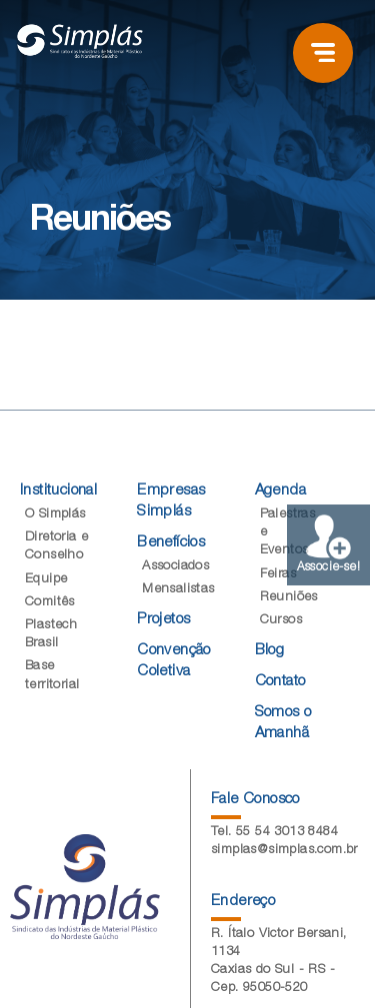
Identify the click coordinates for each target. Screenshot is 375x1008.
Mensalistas (178, 589)
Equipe (46, 579)
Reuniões (289, 597)
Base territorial (52, 675)
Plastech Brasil (51, 634)
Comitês (50, 602)
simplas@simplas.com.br (284, 850)
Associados (175, 566)
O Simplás (55, 514)
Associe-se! (328, 543)
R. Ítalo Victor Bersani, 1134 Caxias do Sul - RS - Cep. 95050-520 (279, 962)
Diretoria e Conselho (56, 546)
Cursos (281, 620)
